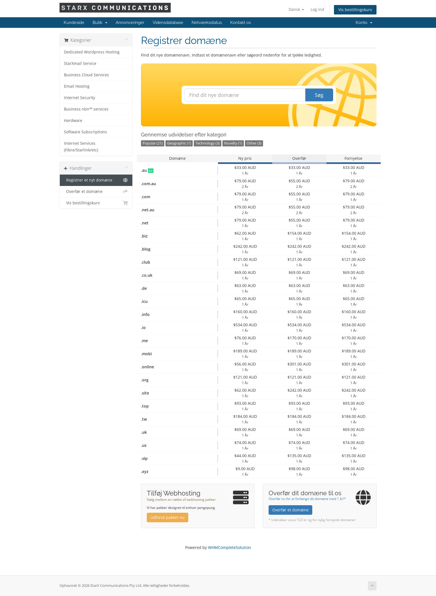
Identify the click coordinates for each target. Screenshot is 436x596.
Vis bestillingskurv (355, 9)
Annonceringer (130, 22)
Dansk (296, 9)
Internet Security (79, 97)
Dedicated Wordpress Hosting (92, 52)
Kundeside (74, 22)
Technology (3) (207, 143)
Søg (319, 95)
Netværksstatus (207, 22)
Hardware (73, 120)
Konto (364, 22)
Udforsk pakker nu (167, 517)
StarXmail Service (80, 63)
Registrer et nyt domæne (96, 180)
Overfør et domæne (96, 191)
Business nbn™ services (86, 109)
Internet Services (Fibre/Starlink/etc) (81, 147)
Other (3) (254, 143)
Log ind (317, 9)
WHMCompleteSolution (229, 547)
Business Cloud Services (86, 74)
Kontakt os (240, 22)
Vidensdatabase (168, 22)
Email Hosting (77, 86)
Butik (100, 22)
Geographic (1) (179, 143)
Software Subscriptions (85, 131)
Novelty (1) (233, 143)
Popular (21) (153, 143)
